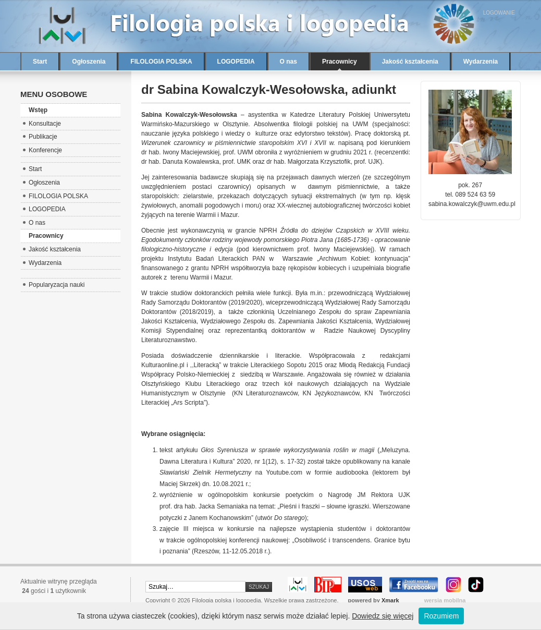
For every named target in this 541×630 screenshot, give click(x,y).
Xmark (390, 600)
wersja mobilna (445, 600)
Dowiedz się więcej (382, 616)
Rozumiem (441, 616)
